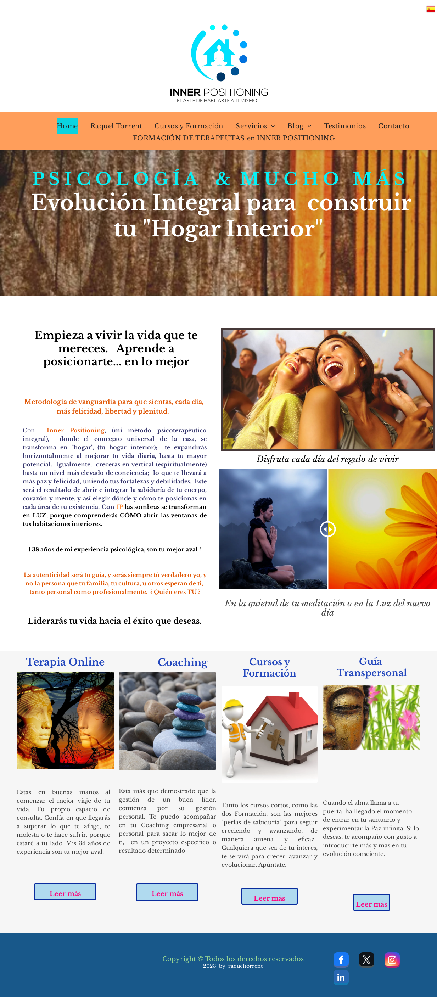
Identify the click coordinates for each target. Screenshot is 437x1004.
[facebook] (341, 961)
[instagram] (392, 961)
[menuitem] (63, 126)
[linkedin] (341, 978)
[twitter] (366, 961)
